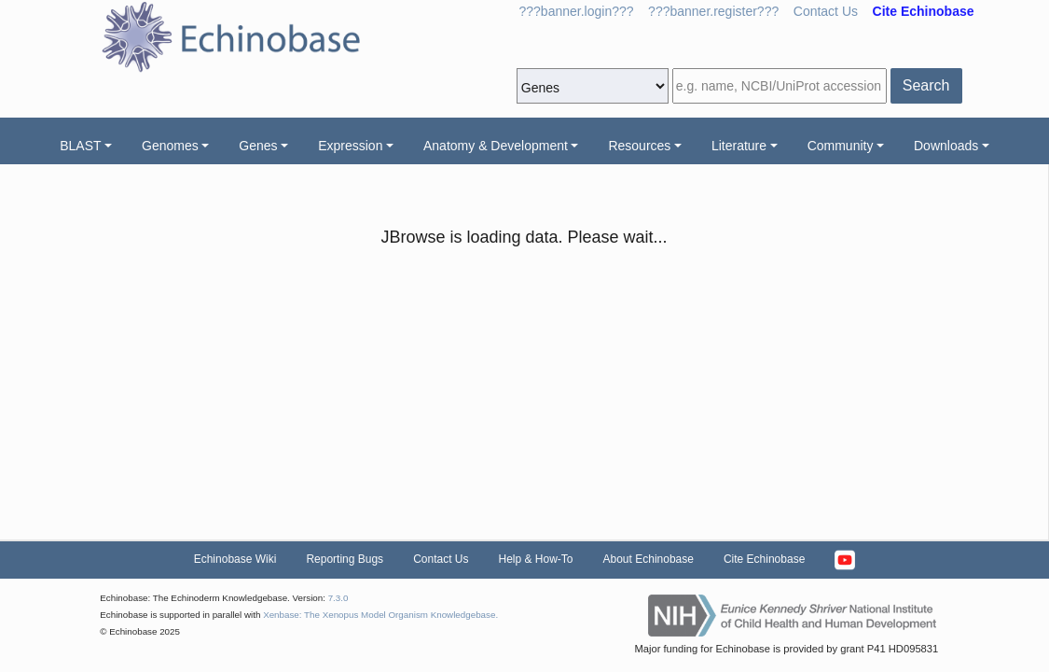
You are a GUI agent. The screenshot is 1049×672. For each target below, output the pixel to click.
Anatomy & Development (495, 145)
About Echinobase (648, 559)
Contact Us (826, 11)
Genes (258, 145)
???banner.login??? (576, 11)
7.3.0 (338, 598)
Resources (639, 145)
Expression (350, 145)
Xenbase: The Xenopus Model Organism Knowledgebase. (380, 614)
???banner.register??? (713, 11)
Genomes (170, 145)
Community (840, 145)
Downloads (946, 145)
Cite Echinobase (764, 559)
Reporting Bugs (344, 559)
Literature (738, 145)
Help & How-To (535, 559)
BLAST (80, 145)
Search (926, 85)
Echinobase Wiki (235, 559)
